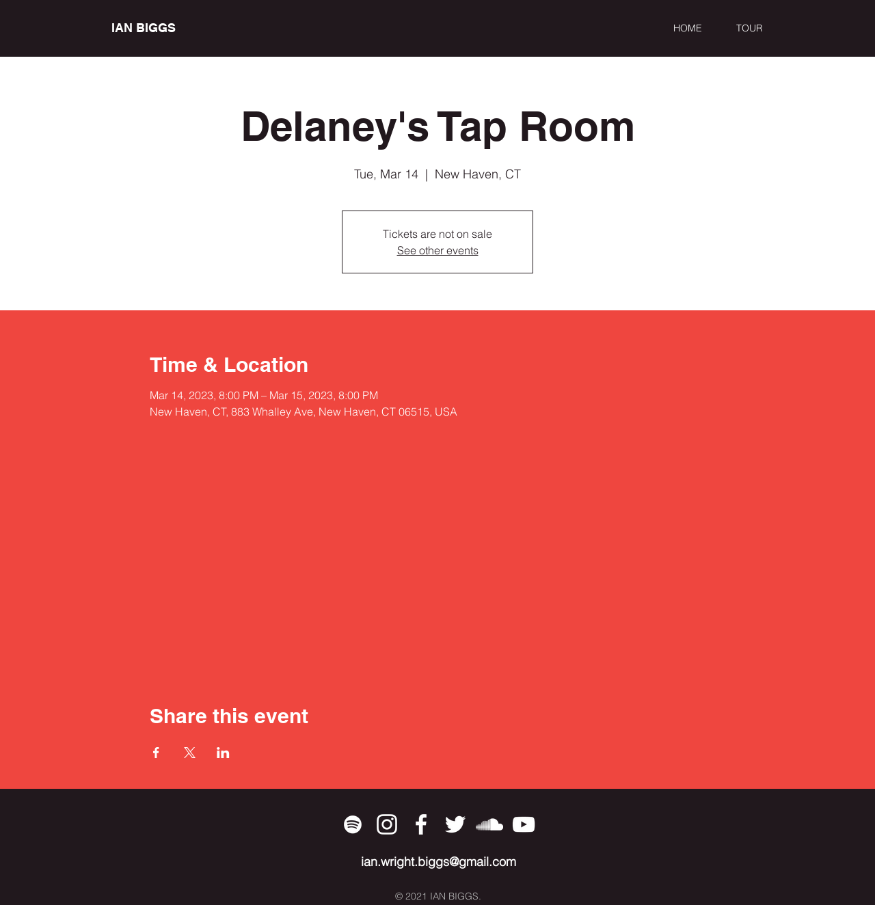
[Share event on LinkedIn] (223, 752)
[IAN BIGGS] (174, 28)
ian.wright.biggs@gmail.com (438, 861)
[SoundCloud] (489, 824)
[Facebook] (421, 824)
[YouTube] (523, 824)
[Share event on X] (189, 752)
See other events (438, 250)
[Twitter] (455, 824)
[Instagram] (387, 824)
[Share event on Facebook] (156, 752)
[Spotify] (352, 824)
